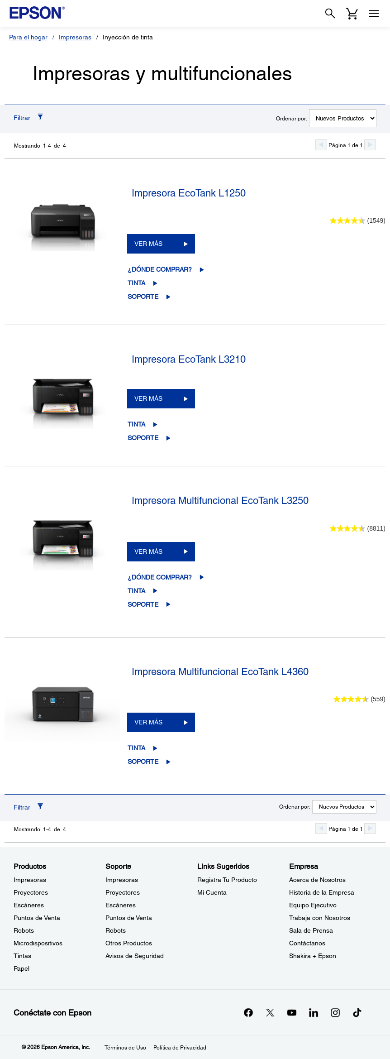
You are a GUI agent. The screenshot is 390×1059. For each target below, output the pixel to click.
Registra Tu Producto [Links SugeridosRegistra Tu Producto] (227, 879)
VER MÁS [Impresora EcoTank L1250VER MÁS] (148, 243)
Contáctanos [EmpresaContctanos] (307, 943)
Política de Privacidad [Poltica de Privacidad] (179, 1048)
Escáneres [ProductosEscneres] (29, 905)
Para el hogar (28, 37)
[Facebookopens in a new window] (248, 1012)
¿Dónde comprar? (160, 269)
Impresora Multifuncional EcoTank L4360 (220, 671)
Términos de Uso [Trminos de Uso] (125, 1048)
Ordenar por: (291, 118)
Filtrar (22, 117)
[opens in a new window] (357, 1012)
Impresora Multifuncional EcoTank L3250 (220, 500)
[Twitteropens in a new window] (270, 1012)
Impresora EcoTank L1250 (189, 193)
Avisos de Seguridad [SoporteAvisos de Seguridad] (134, 955)
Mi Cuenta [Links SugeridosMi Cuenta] (212, 892)
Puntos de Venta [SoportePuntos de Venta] (128, 917)
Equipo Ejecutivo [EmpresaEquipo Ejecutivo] (313, 905)
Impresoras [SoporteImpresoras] (121, 879)
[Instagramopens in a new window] (335, 1012)
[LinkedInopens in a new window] (313, 1012)
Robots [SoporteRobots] (115, 930)
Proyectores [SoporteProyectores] (122, 892)
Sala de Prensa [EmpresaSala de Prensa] (311, 930)
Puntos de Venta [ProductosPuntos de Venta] (37, 917)
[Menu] (373, 13)
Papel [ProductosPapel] (21, 968)
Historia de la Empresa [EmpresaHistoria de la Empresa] (321, 892)
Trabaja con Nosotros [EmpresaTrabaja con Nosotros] (319, 917)
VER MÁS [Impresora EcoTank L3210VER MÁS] (148, 398)
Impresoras (75, 37)
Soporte (143, 296)
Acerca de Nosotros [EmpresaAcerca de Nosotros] (317, 879)
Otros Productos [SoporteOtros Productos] (128, 943)
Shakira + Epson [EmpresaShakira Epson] (312, 955)
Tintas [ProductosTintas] (22, 955)
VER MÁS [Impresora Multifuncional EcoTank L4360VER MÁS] (148, 722)
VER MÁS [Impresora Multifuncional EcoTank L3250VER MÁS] (148, 551)
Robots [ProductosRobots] (24, 930)
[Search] (330, 13)
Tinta (136, 283)
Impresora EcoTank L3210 (189, 359)
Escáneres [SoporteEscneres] (120, 905)
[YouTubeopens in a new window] (292, 1012)
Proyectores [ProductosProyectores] (31, 892)
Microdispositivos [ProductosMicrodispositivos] (38, 943)
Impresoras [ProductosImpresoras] (30, 879)
